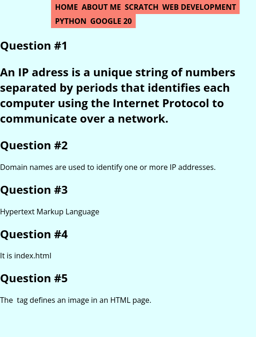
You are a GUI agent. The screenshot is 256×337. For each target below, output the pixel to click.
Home (66, 7)
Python (70, 21)
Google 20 (111, 21)
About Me (101, 7)
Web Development (199, 7)
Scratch (142, 7)
